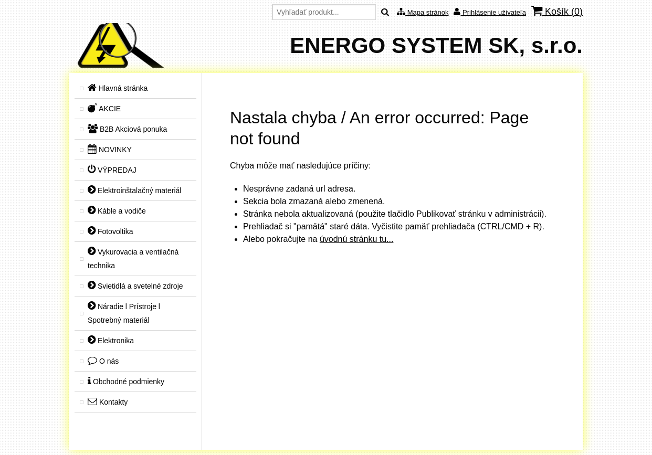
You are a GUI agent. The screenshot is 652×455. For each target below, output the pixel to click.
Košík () (557, 11)
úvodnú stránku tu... (357, 239)
